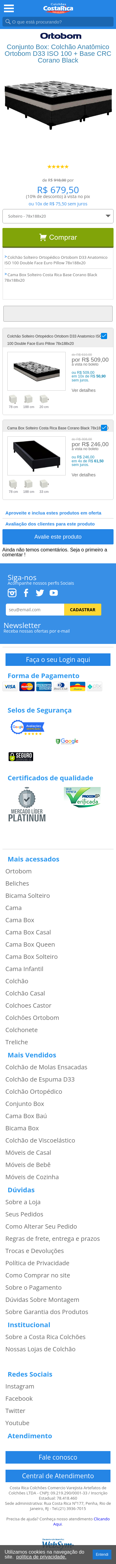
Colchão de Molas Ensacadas (46, 1067)
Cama (14, 908)
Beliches (17, 883)
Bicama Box (22, 1128)
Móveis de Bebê (28, 1165)
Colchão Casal (25, 993)
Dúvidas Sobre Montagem (42, 1300)
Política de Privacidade (38, 1263)
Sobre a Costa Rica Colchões (46, 1337)
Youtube (17, 1423)
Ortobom (19, 871)
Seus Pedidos (25, 1214)
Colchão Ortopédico (34, 1092)
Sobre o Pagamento (34, 1287)
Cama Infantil (25, 969)
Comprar (58, 238)
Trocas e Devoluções (35, 1251)
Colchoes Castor (29, 1005)
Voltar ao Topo (58, 314)
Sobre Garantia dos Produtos (47, 1312)
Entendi (102, 1554)
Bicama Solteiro (28, 896)
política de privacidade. (41, 1556)
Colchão (17, 981)
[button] (104, 336)
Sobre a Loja (23, 1202)
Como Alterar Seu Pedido (41, 1226)
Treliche (17, 1042)
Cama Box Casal (28, 932)
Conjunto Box (25, 1104)
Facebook (19, 1399)
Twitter (15, 1411)
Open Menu (9, 8)
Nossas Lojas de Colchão (41, 1349)
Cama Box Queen (30, 944)
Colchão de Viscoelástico (40, 1140)
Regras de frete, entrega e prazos (53, 1239)
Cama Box (20, 920)
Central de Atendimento (58, 1476)
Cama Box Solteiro (32, 957)
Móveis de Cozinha (32, 1177)
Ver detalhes (84, 390)
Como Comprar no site (38, 1275)
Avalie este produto (58, 537)
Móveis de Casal (28, 1153)
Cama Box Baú (26, 1116)
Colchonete (22, 1030)
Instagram (20, 1386)
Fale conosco (58, 1457)
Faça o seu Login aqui (58, 659)
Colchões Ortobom (32, 1018)
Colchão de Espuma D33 (40, 1079)
